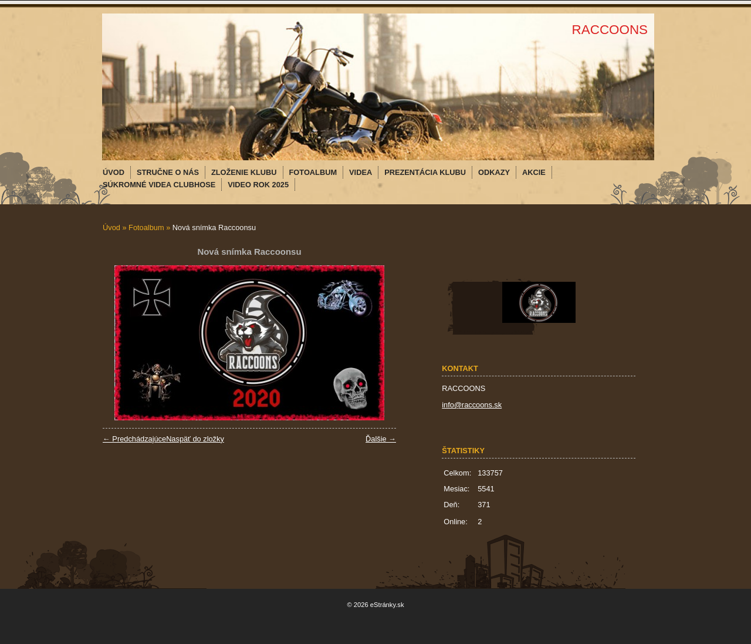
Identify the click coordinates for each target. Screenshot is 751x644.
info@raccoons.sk (472, 404)
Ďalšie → (381, 438)
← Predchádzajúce (134, 438)
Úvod (111, 227)
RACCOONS (610, 29)
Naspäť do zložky (195, 438)
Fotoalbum (146, 227)
